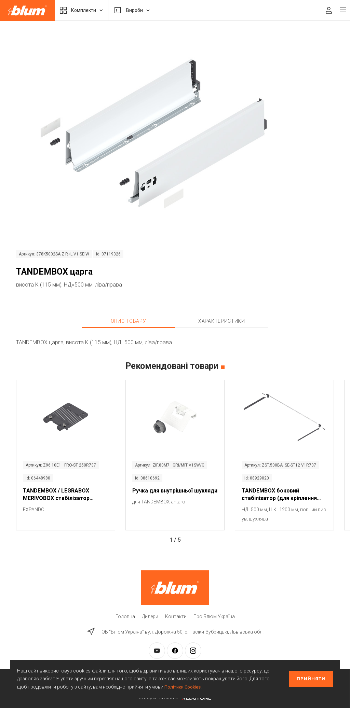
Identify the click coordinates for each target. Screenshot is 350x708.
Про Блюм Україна (214, 616)
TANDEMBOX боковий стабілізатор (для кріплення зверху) (279, 494)
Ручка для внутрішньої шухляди (174, 490)
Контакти (176, 616)
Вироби (131, 10)
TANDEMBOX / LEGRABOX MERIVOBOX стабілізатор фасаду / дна (56, 494)
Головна (125, 616)
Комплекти (81, 10)
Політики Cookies (183, 687)
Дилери (150, 616)
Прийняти (311, 678)
